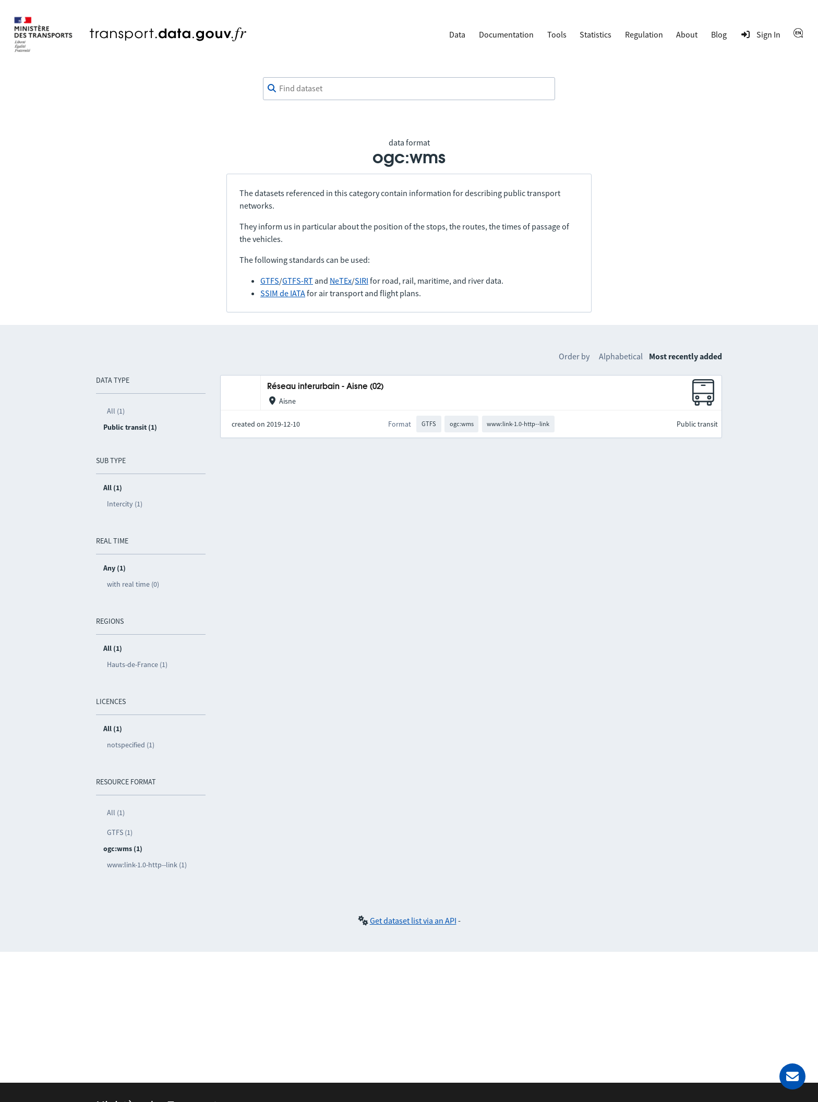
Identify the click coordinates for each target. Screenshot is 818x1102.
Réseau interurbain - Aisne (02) (325, 387)
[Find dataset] (409, 88)
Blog (719, 34)
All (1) (116, 411)
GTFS (269, 280)
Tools (557, 34)
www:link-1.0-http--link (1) (147, 864)
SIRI (361, 280)
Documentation (506, 34)
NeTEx (341, 280)
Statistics (595, 34)
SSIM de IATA (282, 293)
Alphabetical (621, 356)
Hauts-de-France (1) (137, 664)
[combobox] (409, 88)
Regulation (644, 34)
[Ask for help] (792, 1076)
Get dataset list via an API (413, 920)
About (686, 34)
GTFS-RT (297, 280)
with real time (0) (133, 584)
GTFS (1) (120, 832)
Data (457, 34)
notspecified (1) (130, 744)
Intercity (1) (124, 503)
